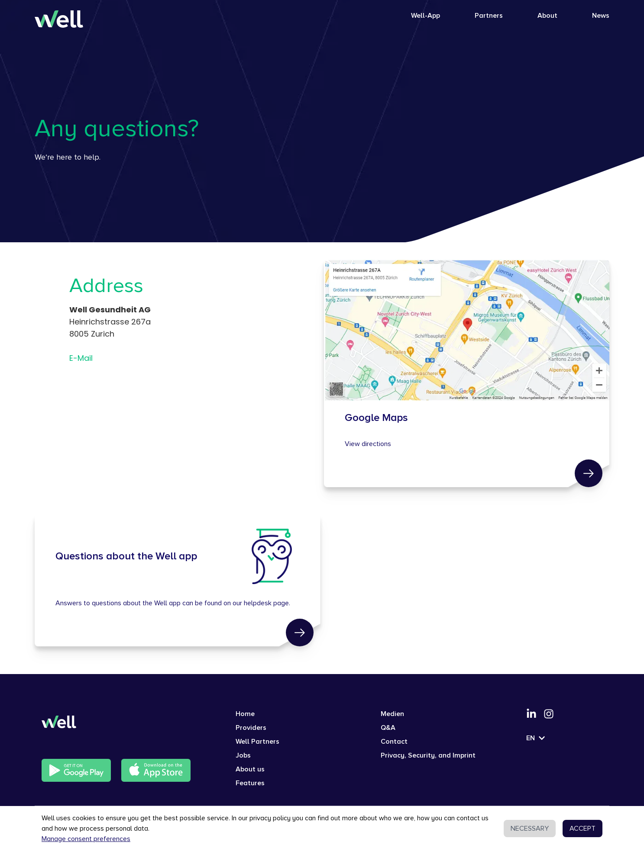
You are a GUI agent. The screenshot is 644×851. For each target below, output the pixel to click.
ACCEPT (582, 828)
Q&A (388, 727)
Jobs (243, 755)
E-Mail (81, 358)
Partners (489, 15)
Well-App (425, 15)
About (547, 15)
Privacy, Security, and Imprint (428, 755)
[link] (588, 473)
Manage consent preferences (86, 839)
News (600, 15)
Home (245, 714)
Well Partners (257, 741)
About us (250, 769)
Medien (392, 714)
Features (250, 783)
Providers (251, 727)
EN (535, 738)
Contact (394, 741)
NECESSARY (530, 828)
